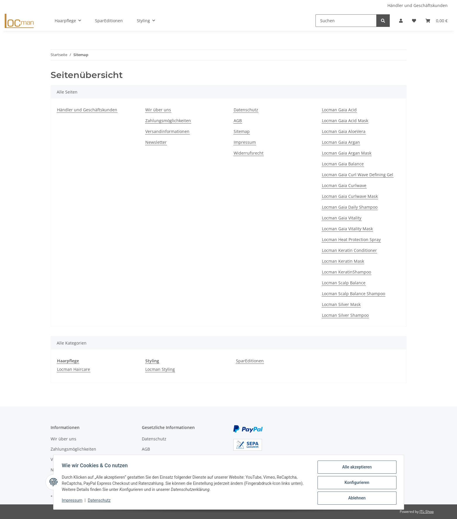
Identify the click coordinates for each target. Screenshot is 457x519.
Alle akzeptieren (356, 468)
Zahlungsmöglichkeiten (168, 120)
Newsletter (156, 142)
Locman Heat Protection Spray (351, 239)
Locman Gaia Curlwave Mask (350, 196)
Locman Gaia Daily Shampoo (349, 207)
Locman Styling (160, 369)
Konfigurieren (356, 483)
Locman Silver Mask (341, 304)
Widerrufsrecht (248, 153)
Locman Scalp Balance (343, 283)
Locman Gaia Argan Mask (346, 153)
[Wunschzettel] (414, 21)
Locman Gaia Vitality (341, 218)
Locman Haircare (73, 369)
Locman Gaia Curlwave (344, 185)
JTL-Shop (427, 511)
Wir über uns (158, 110)
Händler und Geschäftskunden (417, 5)
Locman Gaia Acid (339, 110)
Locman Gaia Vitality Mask (347, 228)
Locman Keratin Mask (343, 261)
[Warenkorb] (436, 21)
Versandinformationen (167, 131)
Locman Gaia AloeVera (343, 131)
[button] (400, 21)
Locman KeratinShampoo (346, 272)
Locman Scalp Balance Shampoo (353, 293)
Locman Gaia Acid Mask (345, 120)
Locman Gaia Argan (341, 142)
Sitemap (242, 131)
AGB (238, 120)
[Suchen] (346, 20)
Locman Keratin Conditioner (349, 250)
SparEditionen (250, 361)
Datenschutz (246, 110)
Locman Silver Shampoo (345, 315)
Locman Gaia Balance (343, 164)
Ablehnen (356, 498)
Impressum (245, 142)
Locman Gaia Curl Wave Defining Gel (357, 174)
